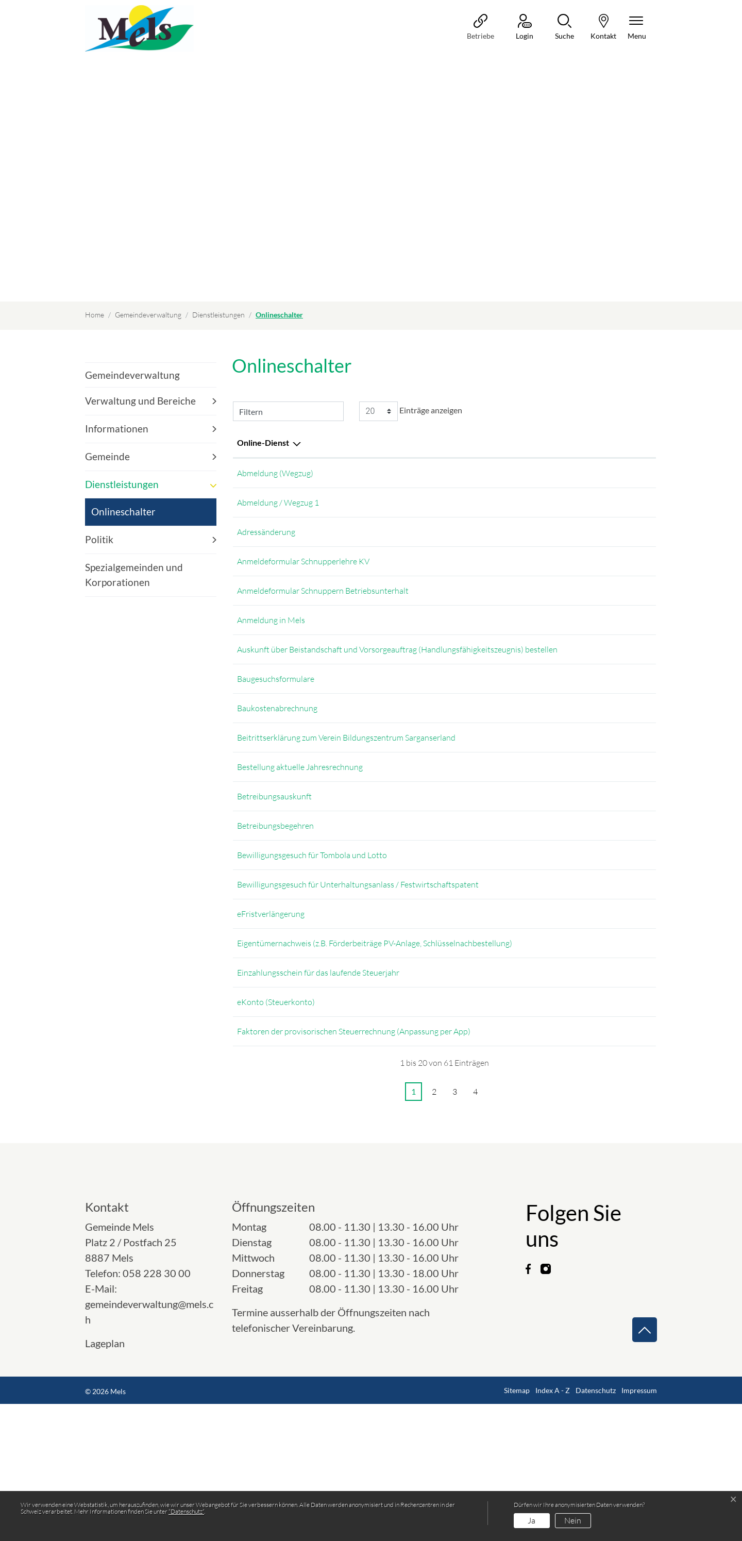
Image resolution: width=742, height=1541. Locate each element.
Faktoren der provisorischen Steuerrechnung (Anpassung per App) (353, 1165)
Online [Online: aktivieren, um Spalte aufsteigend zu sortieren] (549, 442)
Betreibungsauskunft (274, 868)
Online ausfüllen (572, 677)
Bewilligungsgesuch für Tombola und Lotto (312, 945)
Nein (572, 1520)
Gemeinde (107, 456)
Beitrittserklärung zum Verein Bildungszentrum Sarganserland (346, 781)
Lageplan (114, 1480)
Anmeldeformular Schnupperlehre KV (303, 572)
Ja (531, 1520)
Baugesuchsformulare (275, 715)
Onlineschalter (123, 516)
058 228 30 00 (157, 1410)
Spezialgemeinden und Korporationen (134, 574)
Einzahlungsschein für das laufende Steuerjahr (318, 1088)
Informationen (116, 428)
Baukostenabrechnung (277, 748)
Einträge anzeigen (410, 411)
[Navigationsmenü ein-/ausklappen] (637, 27)
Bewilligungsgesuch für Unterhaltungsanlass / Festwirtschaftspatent (358, 978)
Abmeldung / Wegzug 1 (278, 506)
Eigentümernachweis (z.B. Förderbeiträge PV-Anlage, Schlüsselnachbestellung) (374, 1044)
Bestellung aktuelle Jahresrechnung (300, 824)
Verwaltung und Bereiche (140, 401)
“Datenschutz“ (186, 1511)
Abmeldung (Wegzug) (275, 473)
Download (631, 573)
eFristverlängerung (271, 1011)
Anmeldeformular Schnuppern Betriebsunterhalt (323, 605)
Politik (99, 539)
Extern (631, 474)
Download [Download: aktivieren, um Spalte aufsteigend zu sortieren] (621, 442)
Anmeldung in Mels (271, 638)
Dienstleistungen (122, 484)
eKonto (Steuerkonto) (276, 1132)
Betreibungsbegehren (275, 912)
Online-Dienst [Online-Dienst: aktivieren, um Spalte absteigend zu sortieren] (263, 442)
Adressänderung (266, 539)
